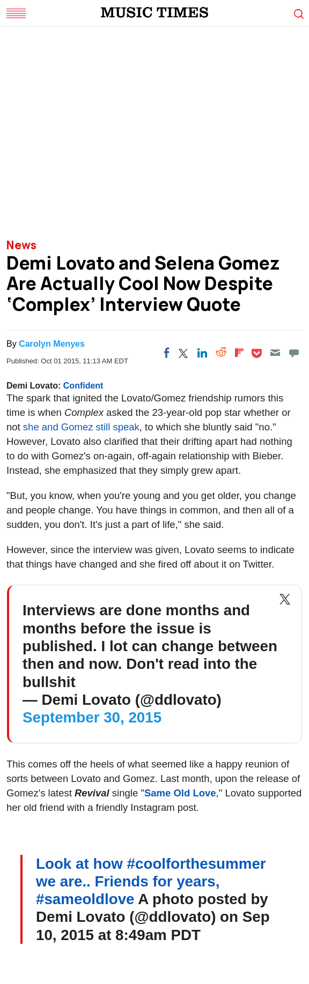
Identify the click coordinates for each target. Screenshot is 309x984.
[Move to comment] (294, 352)
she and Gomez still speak (81, 427)
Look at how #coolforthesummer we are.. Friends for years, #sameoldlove (151, 881)
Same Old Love (180, 793)
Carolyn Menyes (52, 343)
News (21, 244)
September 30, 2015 (92, 717)
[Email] (275, 352)
